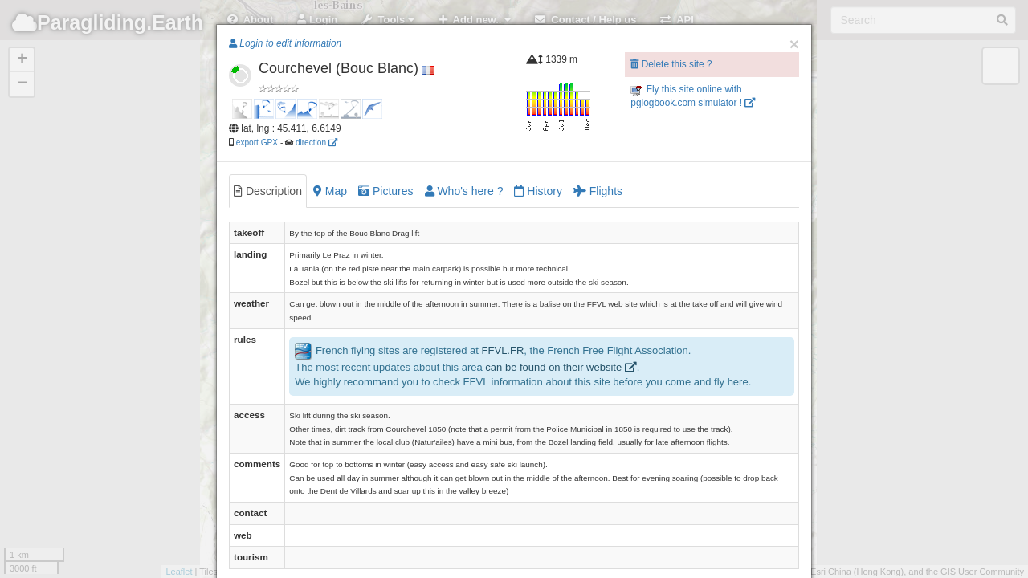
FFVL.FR (503, 350)
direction (316, 142)
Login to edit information (285, 43)
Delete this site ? (671, 64)
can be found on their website (560, 367)
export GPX (257, 142)
